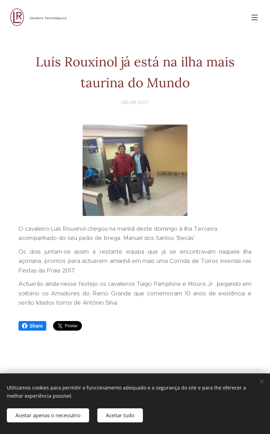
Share (32, 326)
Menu (254, 17)
